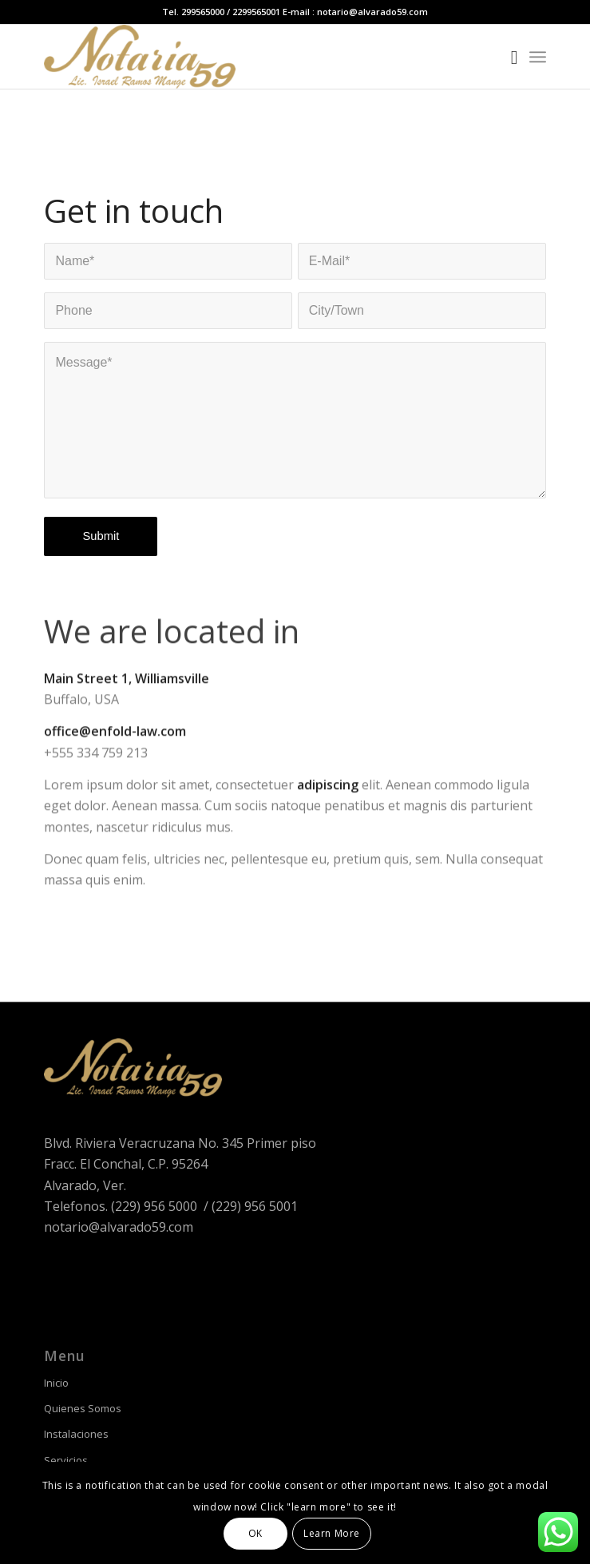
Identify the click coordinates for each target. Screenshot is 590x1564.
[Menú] (537, 57)
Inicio (56, 1382)
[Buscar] (506, 57)
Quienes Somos (82, 1408)
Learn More (331, 1533)
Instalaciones (76, 1434)
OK (255, 1533)
